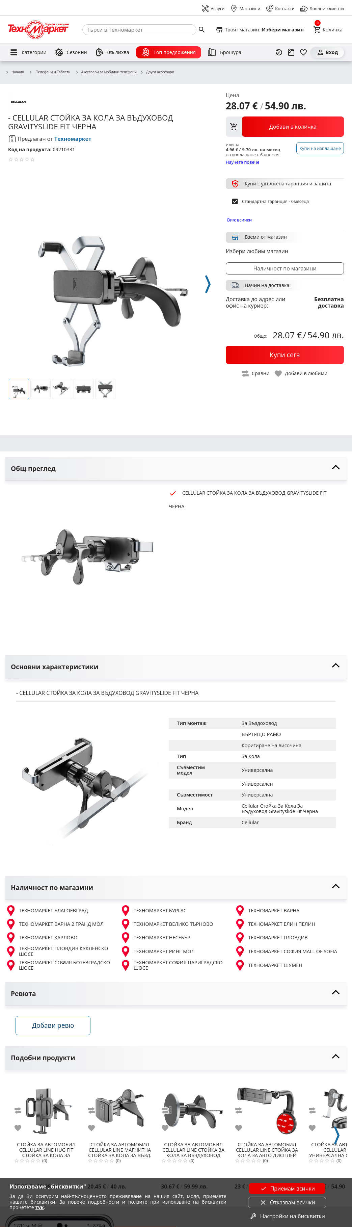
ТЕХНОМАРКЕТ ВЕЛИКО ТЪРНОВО (166, 924)
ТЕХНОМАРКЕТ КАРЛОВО (41, 937)
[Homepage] (38, 30)
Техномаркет (72, 139)
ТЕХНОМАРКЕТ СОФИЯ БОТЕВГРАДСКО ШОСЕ (57, 965)
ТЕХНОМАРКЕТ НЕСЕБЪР (155, 937)
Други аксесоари (157, 72)
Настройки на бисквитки (287, 1216)
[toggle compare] (256, 373)
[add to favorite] (22, 1128)
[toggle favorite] (301, 373)
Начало (14, 72)
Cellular (250, 822)
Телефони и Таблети (50, 72)
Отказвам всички (287, 1202)
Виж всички (239, 220)
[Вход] (327, 52)
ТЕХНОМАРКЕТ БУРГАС (153, 910)
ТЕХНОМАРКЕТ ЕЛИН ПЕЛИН (275, 924)
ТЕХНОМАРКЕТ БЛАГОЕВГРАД (46, 910)
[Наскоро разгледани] (279, 52)
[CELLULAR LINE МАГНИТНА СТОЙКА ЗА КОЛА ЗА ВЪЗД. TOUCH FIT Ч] (120, 1108)
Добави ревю (54, 1025)
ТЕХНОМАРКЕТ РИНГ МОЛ (157, 951)
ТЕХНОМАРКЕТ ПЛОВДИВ (271, 937)
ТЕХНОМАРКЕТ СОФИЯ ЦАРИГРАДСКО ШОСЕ (171, 965)
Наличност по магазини (284, 268)
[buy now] (285, 355)
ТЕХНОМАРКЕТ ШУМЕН (268, 965)
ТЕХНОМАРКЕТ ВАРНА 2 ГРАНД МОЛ (54, 924)
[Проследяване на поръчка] (291, 52)
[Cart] (328, 30)
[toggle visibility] (176, 469)
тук (39, 1207)
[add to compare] (22, 1111)
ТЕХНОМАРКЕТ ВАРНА (267, 910)
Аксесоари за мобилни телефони (106, 72)
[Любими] (303, 52)
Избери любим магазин (257, 251)
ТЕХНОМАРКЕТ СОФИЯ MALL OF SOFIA (286, 951)
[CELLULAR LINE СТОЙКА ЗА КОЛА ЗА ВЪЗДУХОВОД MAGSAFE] (193, 1108)
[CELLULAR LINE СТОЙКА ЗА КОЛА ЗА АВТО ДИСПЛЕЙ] (267, 1108)
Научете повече (243, 162)
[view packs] (285, 126)
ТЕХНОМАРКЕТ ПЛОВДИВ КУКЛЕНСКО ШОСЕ (56, 951)
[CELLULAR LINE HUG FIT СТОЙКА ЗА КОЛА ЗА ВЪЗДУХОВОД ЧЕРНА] (46, 1108)
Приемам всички (287, 1188)
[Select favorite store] (259, 30)
